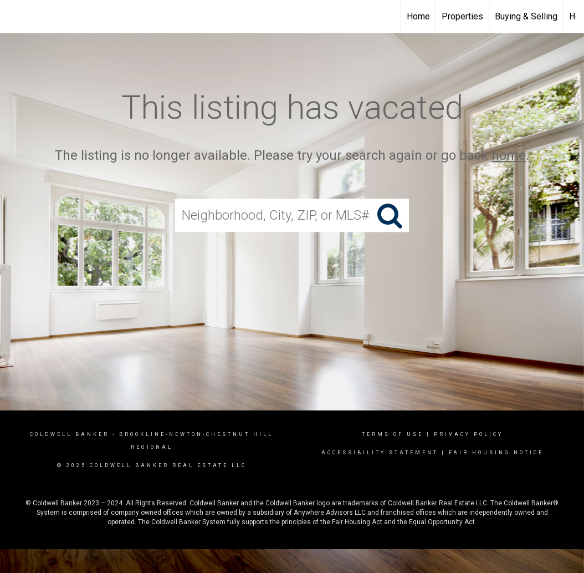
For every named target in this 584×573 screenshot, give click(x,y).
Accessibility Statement (379, 452)
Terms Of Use (392, 434)
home (508, 155)
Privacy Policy (468, 434)
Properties (462, 16)
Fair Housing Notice (496, 452)
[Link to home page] (14, 16)
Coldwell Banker (69, 434)
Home (418, 16)
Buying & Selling (526, 16)
